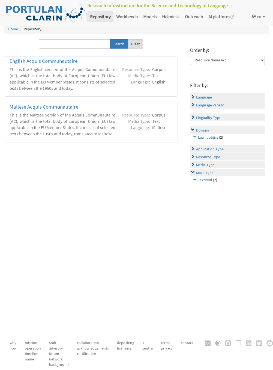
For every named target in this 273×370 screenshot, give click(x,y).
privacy (167, 348)
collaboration (88, 342)
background (59, 364)
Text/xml (205, 179)
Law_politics (208, 137)
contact (187, 342)
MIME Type (205, 172)
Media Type (205, 164)
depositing (125, 342)
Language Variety (210, 105)
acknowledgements (93, 348)
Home (13, 28)
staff (52, 342)
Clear (135, 43)
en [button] (258, 16)
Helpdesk (170, 17)
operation (33, 348)
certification (86, 353)
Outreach (194, 17)
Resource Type (208, 156)
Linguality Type (208, 117)
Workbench (127, 17)
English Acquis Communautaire (43, 61)
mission (31, 342)
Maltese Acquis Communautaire (44, 107)
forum (54, 353)
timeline (31, 353)
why (13, 342)
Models (150, 17)
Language (204, 97)
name (29, 359)
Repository (100, 17)
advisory (56, 348)
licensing (124, 348)
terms (165, 342)
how (13, 348)
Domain (202, 130)
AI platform (221, 17)
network (56, 359)
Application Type (210, 149)
